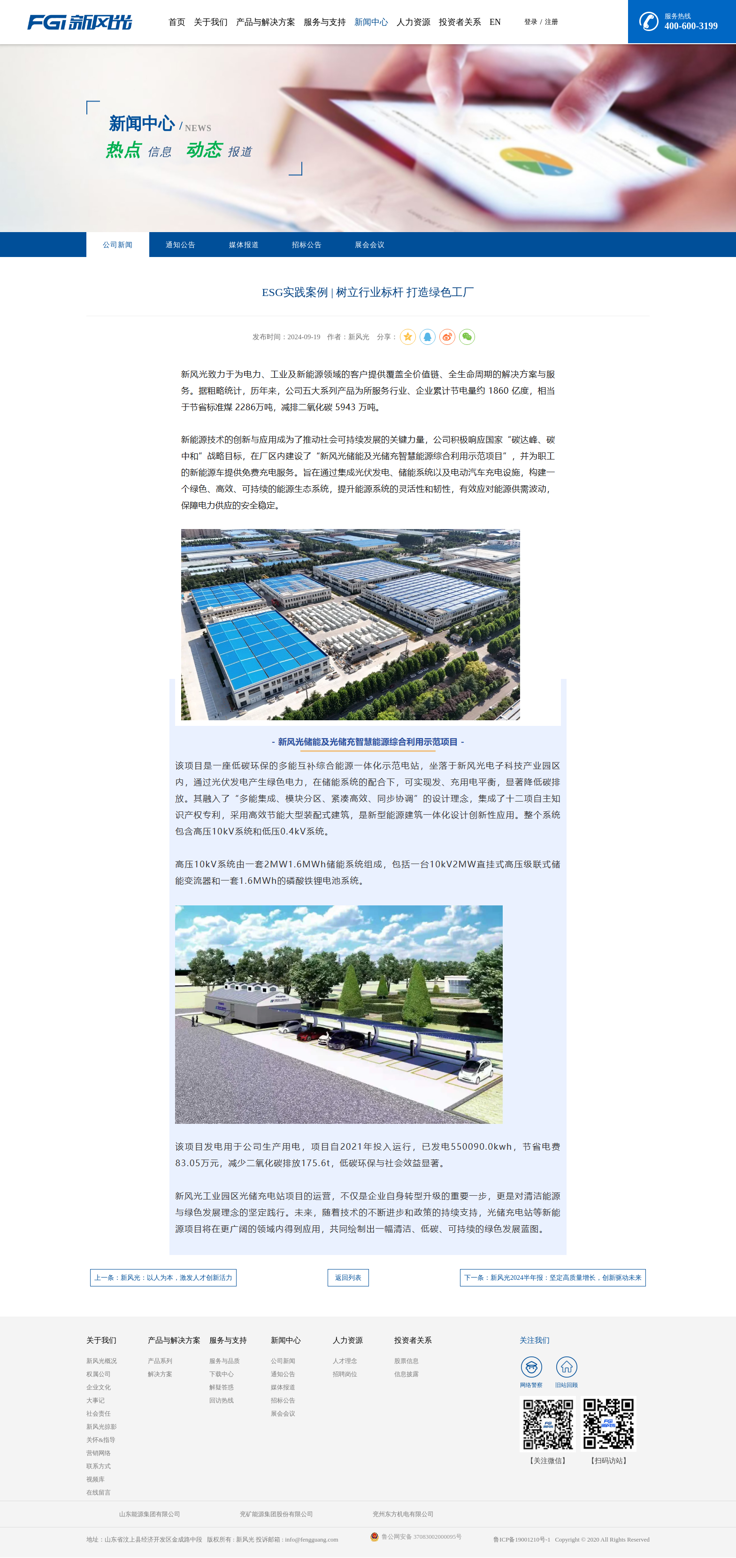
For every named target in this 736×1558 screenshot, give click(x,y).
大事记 (95, 1400)
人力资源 (413, 22)
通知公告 (167, 245)
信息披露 (406, 1374)
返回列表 (348, 1278)
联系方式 (98, 1466)
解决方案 (160, 1374)
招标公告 (274, 245)
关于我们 (211, 22)
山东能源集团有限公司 (133, 1514)
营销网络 (98, 1453)
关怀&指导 (100, 1440)
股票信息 (406, 1361)
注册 (551, 21)
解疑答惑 (221, 1387)
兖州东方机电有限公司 (321, 1514)
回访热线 (221, 1400)
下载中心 (221, 1374)
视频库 (95, 1479)
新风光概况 (101, 1361)
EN (495, 22)
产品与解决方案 (265, 22)
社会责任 (98, 1414)
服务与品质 (224, 1361)
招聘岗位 (345, 1374)
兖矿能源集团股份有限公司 (227, 1514)
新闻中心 (371, 22)
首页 (177, 22)
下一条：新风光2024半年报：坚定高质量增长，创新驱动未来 (553, 1278)
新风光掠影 (101, 1427)
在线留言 (98, 1492)
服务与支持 (325, 22)
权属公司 (98, 1374)
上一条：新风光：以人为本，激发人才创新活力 (163, 1278)
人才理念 (345, 1361)
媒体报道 (220, 245)
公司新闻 (113, 245)
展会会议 (327, 245)
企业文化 (98, 1387)
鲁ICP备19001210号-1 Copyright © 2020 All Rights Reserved (571, 1539)
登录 (530, 21)
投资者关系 (460, 22)
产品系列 (160, 1361)
